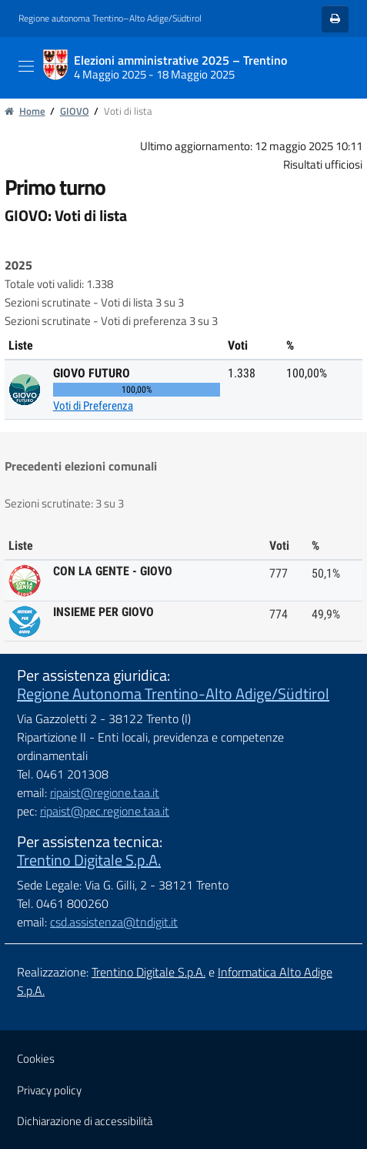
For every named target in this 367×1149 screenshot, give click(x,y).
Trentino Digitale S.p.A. (89, 860)
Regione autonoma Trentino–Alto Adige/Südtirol (110, 18)
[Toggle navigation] (26, 66)
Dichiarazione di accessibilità (84, 1121)
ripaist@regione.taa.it (104, 792)
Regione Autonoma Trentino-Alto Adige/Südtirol (173, 693)
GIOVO (74, 111)
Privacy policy (49, 1090)
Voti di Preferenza (93, 406)
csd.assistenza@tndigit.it (114, 922)
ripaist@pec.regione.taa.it (104, 811)
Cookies (36, 1058)
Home (25, 111)
